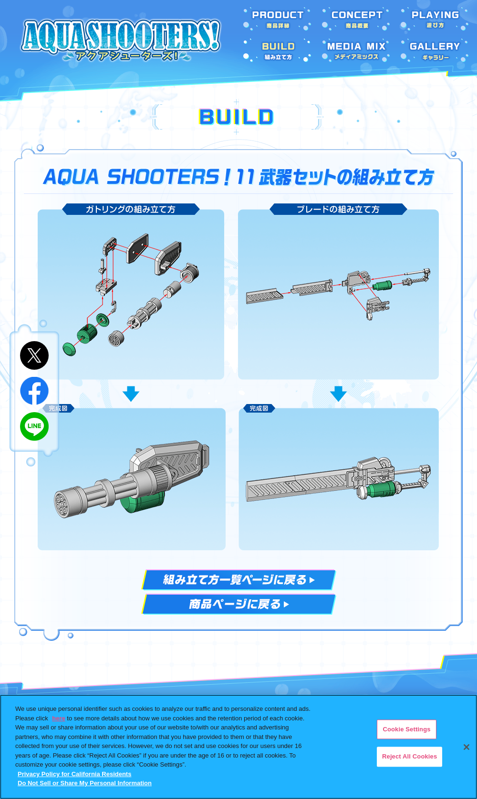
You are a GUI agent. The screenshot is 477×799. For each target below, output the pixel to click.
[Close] (466, 747)
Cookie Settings (406, 729)
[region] (238, 747)
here (58, 718)
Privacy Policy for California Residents (74, 774)
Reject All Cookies (409, 756)
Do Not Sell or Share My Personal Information (85, 783)
